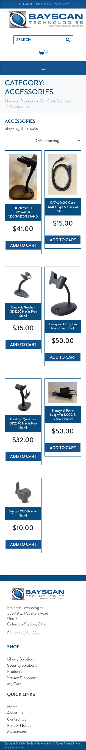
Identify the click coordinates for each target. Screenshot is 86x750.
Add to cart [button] (23, 245)
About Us (15, 713)
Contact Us (16, 719)
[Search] (68, 40)
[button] (43, 68)
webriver (19, 747)
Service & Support (22, 677)
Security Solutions (22, 665)
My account (16, 731)
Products (14, 671)
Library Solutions (21, 659)
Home (12, 706)
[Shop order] (56, 140)
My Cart (14, 684)
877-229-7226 (61, 4)
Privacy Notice (19, 725)
